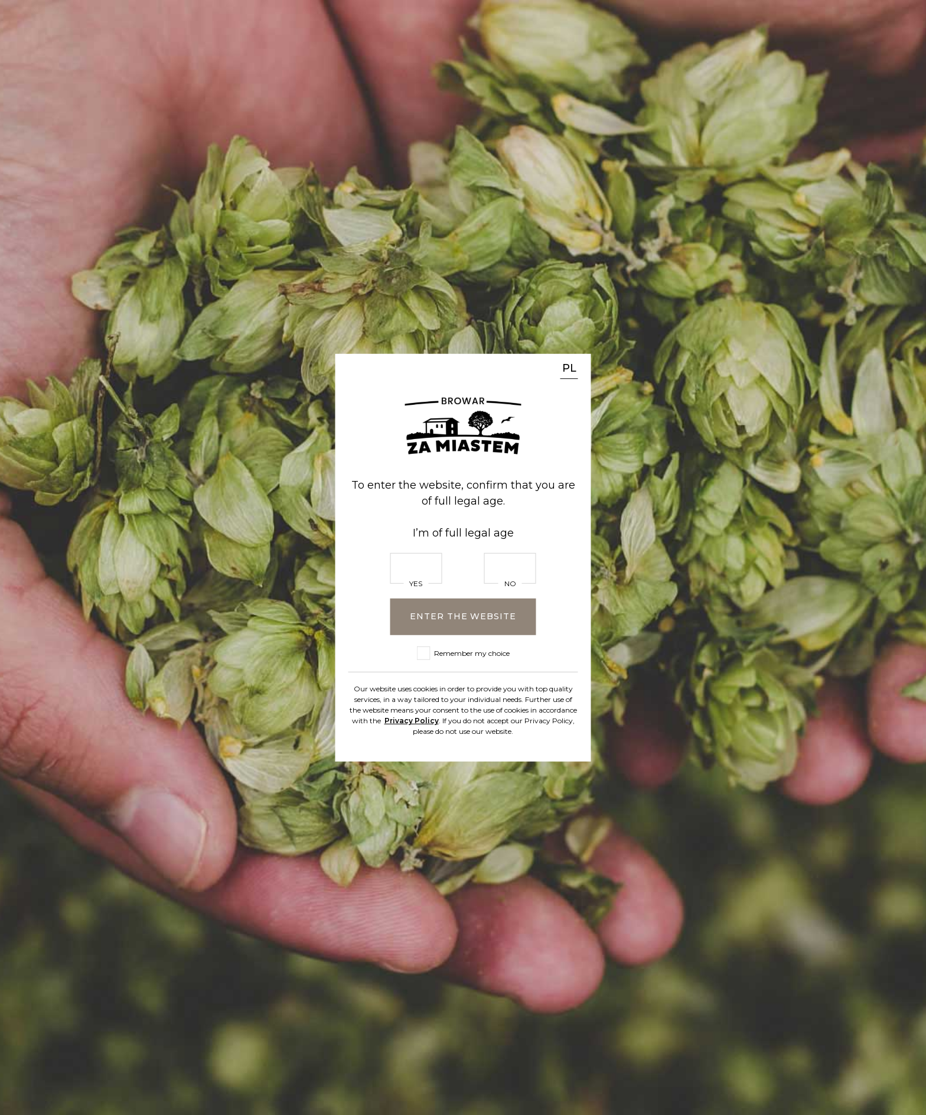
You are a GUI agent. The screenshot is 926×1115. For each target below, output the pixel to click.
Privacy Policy (411, 720)
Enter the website (463, 616)
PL (569, 368)
